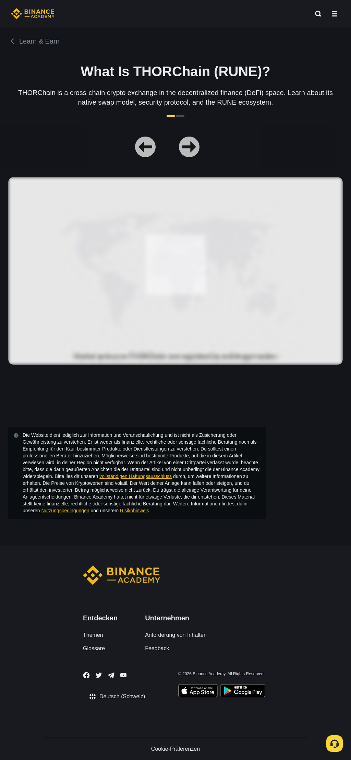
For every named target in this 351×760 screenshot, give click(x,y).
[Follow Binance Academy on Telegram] (111, 675)
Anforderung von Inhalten (176, 635)
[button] (334, 14)
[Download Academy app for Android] (242, 691)
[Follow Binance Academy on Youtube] (123, 675)
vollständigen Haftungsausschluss (135, 476)
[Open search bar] (316, 14)
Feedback (157, 648)
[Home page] (33, 13)
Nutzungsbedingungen (65, 510)
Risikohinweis (134, 510)
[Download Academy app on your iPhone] (198, 691)
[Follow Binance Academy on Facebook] (86, 675)
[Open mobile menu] (334, 14)
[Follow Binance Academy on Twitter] (98, 675)
